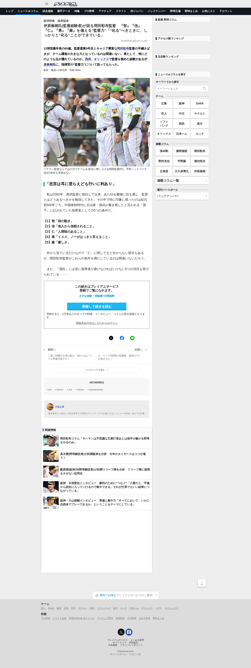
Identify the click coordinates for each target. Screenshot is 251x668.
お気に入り (208, 11)
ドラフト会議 (59, 618)
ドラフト (121, 11)
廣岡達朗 (181, 151)
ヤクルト (199, 113)
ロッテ (200, 133)
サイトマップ (119, 643)
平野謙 (181, 161)
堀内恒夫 (199, 161)
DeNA (200, 103)
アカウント (225, 11)
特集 (77, 11)
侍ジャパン (136, 11)
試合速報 (48, 11)
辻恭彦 (164, 171)
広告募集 (112, 645)
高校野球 (120, 618)
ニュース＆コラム (27, 11)
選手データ (63, 11)
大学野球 (131, 618)
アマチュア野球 (105, 618)
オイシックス (171, 608)
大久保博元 (182, 171)
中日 (181, 113)
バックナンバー (157, 11)
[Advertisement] (96, 540)
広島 (164, 103)
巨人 (164, 113)
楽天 (200, 123)
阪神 (50, 390)
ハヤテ (158, 608)
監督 (70, 390)
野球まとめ (191, 11)
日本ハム (181, 133)
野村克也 (164, 161)
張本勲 (164, 151)
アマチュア (105, 11)
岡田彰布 (123, 48)
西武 (88, 59)
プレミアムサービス (117, 640)
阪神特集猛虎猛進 (96, 390)
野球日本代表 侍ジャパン (81, 618)
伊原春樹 (80, 390)
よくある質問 (137, 640)
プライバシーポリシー (131, 645)
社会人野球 (144, 618)
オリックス (101, 59)
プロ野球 (89, 11)
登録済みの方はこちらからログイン (97, 322)
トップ (9, 11)
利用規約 (133, 643)
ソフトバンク (164, 123)
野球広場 (175, 11)
